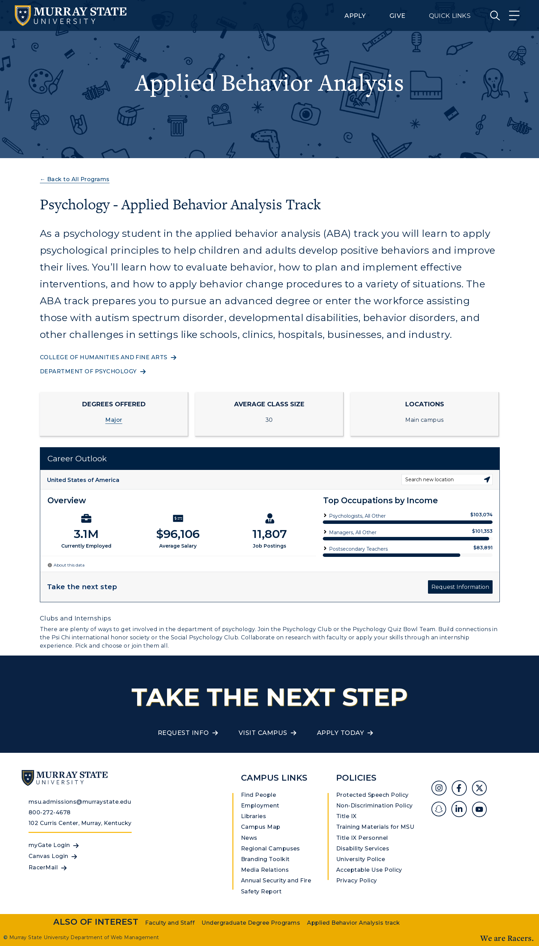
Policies (356, 778)
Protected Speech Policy (372, 795)
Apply (355, 16)
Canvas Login (48, 856)
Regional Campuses (270, 848)
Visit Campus (263, 733)
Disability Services (362, 848)
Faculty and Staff (170, 923)
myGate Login (49, 845)
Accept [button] (377, 935)
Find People (258, 795)
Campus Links (274, 778)
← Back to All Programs (75, 179)
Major (113, 420)
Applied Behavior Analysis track (353, 923)
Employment (260, 805)
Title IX (346, 816)
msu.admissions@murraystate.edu (80, 802)
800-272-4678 (50, 812)
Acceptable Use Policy (369, 870)
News (249, 838)
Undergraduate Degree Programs (250, 923)
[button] (533, 929)
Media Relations (265, 870)
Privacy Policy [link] (328, 935)
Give (397, 16)
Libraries (253, 816)
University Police (360, 859)
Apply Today (340, 733)
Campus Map (260, 827)
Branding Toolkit (265, 859)
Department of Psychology (88, 371)
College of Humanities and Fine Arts (103, 357)
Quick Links (450, 16)
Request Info (183, 733)
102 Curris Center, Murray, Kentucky (80, 823)
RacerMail (43, 867)
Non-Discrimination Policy (374, 805)
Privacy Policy (356, 880)
